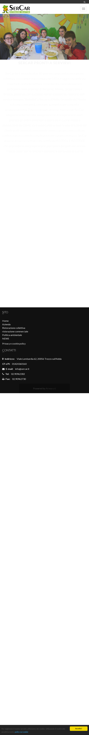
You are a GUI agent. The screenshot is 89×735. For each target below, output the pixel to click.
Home (5, 320)
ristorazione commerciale (15, 331)
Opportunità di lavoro (44, 215)
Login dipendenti (44, 247)
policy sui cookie (21, 732)
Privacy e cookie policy (14, 343)
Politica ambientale (12, 335)
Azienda (6, 324)
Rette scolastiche (45, 280)
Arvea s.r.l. (51, 388)
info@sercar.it (22, 368)
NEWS (5, 338)
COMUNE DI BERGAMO (44, 182)
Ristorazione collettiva (13, 327)
